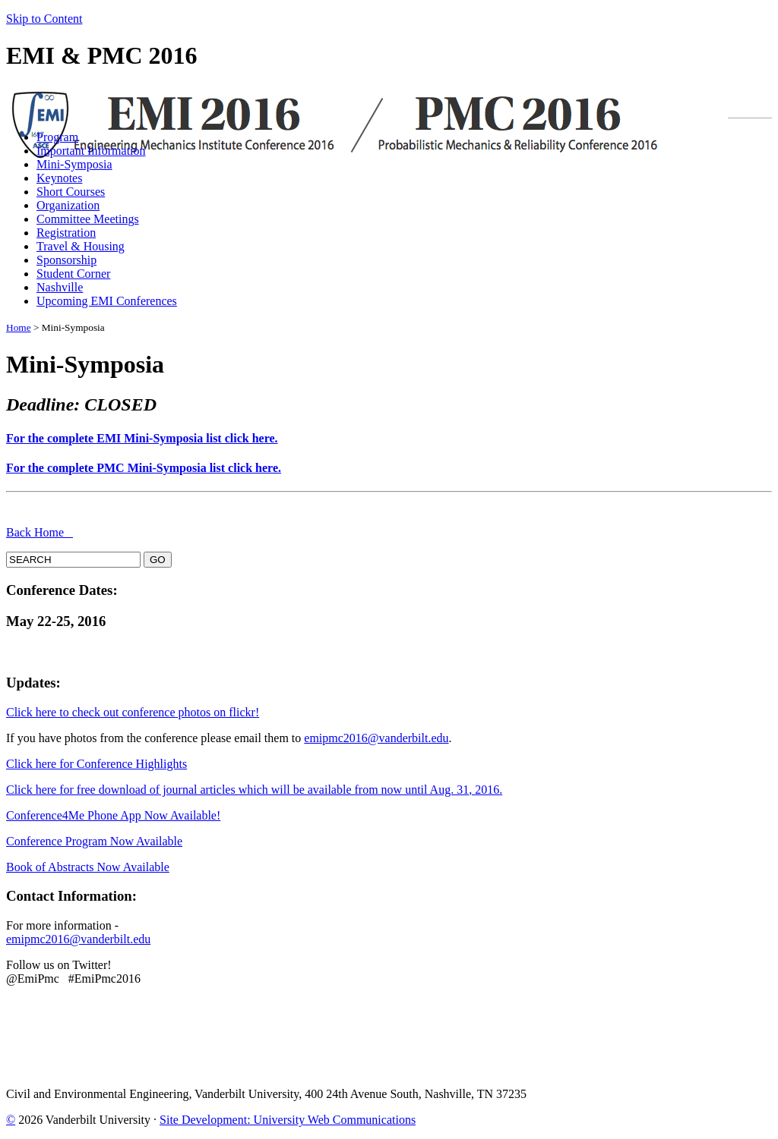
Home (18, 327)
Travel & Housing (80, 246)
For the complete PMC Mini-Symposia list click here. (143, 467)
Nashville (59, 287)
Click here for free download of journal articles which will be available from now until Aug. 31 (237, 789)
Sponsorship (66, 259)
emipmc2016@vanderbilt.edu (376, 738)
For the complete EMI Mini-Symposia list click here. (142, 438)
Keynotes (59, 177)
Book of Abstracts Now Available (87, 867)
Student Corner (73, 273)
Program (57, 137)
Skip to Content (44, 18)
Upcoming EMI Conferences (106, 300)
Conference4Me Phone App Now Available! (113, 815)
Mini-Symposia (74, 164)
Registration (66, 232)
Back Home (39, 532)
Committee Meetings (87, 218)
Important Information (91, 150)
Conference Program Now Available (94, 841)
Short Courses (70, 191)
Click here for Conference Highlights (96, 763)
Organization (68, 205)
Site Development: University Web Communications (288, 1119)
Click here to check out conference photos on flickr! (132, 712)
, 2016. (485, 789)
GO (158, 559)
